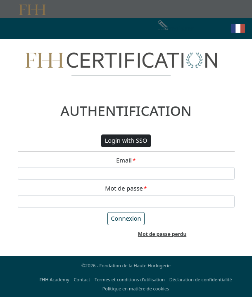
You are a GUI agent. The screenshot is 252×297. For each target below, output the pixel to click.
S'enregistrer (176, 28)
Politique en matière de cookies (135, 288)
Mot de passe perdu (162, 234)
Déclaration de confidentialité (200, 279)
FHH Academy (54, 279)
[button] (238, 28)
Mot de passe (126, 188)
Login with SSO (126, 140)
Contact (82, 279)
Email (126, 160)
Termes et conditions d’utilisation (130, 279)
